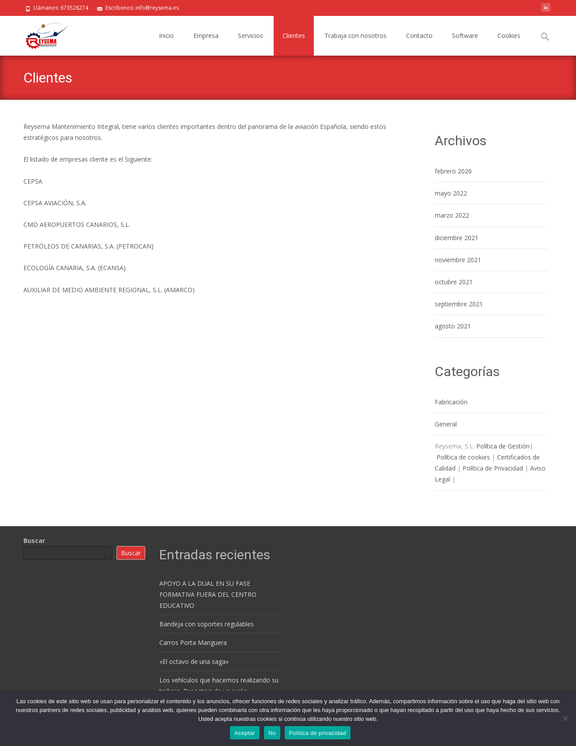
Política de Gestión (503, 446)
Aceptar (244, 733)
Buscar (34, 540)
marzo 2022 (452, 215)
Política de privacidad (317, 733)
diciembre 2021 (456, 238)
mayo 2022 (451, 193)
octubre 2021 (454, 282)
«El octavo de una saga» (194, 661)
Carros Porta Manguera (193, 642)
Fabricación (451, 402)
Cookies (508, 35)
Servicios (250, 35)
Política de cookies (463, 457)
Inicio (166, 35)
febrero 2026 (453, 171)
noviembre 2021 (458, 260)
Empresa (205, 35)
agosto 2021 (453, 326)
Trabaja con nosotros (355, 35)
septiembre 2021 (459, 304)
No (272, 733)
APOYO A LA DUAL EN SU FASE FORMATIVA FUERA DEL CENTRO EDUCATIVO (207, 594)
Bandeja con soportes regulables (206, 624)
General (446, 424)
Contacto (419, 35)
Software (465, 35)
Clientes (293, 35)
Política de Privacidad (493, 468)
